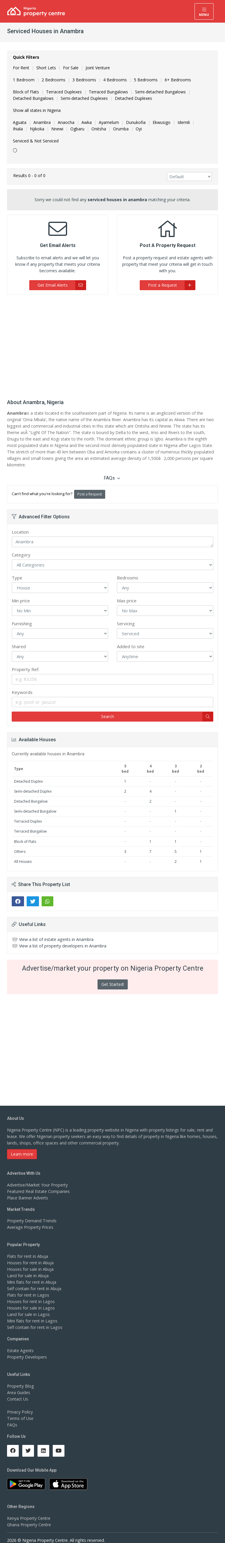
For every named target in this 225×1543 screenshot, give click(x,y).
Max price (127, 594)
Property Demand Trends (31, 1214)
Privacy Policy (20, 1405)
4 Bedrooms (115, 80)
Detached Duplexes (133, 98)
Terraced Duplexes (64, 92)
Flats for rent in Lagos (28, 1288)
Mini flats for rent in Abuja (31, 1275)
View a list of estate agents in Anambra (56, 933)
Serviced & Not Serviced (36, 141)
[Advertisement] (112, 345)
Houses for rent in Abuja (30, 1256)
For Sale (71, 67)
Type (17, 571)
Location (20, 525)
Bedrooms (127, 571)
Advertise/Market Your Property (37, 1178)
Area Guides (18, 1386)
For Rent (21, 67)
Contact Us (17, 1392)
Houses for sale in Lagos (30, 1301)
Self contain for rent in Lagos (34, 1321)
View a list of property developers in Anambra (62, 939)
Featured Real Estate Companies (38, 1184)
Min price (21, 594)
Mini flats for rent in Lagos (32, 1314)
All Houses (23, 855)
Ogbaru (77, 129)
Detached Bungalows (33, 98)
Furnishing (22, 617)
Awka (86, 122)
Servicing (126, 617)
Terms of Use (20, 1411)
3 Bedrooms (84, 80)
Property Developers (26, 1350)
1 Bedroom (24, 80)
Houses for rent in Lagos (30, 1295)
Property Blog (20, 1379)
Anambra (42, 122)
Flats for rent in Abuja (27, 1250)
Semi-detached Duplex (33, 784)
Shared (19, 640)
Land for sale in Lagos (28, 1308)
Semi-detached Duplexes (84, 98)
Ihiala (18, 129)
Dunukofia (136, 122)
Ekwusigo (162, 122)
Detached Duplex (28, 774)
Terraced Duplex (28, 814)
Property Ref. (25, 663)
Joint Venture (98, 67)
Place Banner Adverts (27, 1191)
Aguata (19, 122)
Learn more (22, 1147)
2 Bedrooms (53, 80)
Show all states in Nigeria (37, 110)
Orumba (121, 129)
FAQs (112, 471)
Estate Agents (20, 1344)
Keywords (22, 686)
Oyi (139, 129)
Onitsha (98, 129)
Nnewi (57, 129)
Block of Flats (26, 92)
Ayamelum (109, 122)
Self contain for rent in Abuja (34, 1282)
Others (19, 844)
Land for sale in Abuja (27, 1269)
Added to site (130, 640)
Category (21, 548)
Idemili (184, 122)
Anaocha (66, 122)
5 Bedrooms (146, 80)
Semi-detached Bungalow (35, 804)
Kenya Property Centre (28, 1512)
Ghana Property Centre (29, 1518)
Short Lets (46, 67)
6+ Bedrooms (178, 80)
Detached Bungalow (30, 794)
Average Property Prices (30, 1220)
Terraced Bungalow (30, 824)
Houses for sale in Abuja (30, 1262)
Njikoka (37, 129)
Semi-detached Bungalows (160, 92)
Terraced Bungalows (108, 92)
